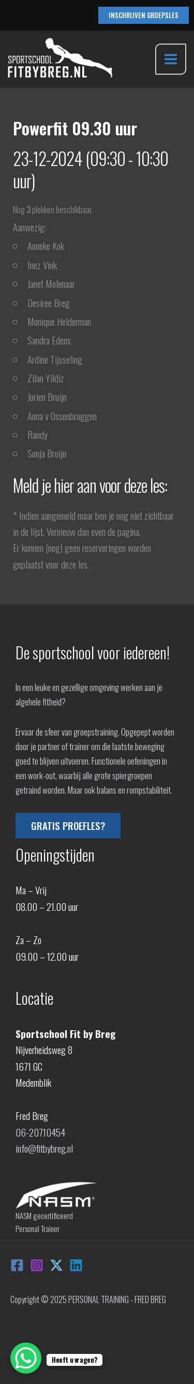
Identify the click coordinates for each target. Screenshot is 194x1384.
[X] (56, 1265)
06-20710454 (40, 1132)
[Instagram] (36, 1265)
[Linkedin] (76, 1265)
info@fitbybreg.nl (44, 1148)
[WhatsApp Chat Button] (25, 1358)
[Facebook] (17, 1265)
